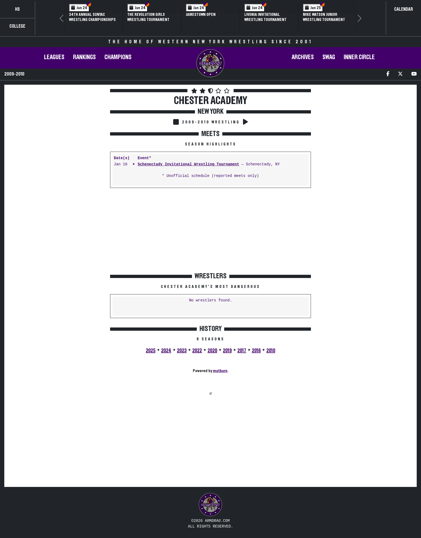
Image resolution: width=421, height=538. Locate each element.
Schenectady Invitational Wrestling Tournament (188, 164)
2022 (197, 350)
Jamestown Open (201, 14)
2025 (150, 350)
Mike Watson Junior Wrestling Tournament (324, 17)
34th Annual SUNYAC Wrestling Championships (92, 17)
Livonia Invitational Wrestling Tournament (265, 17)
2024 (166, 350)
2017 (241, 350)
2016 (256, 350)
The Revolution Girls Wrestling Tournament (148, 17)
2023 (182, 350)
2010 (270, 350)
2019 (227, 350)
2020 (212, 350)
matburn (220, 371)
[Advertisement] (57, 139)
